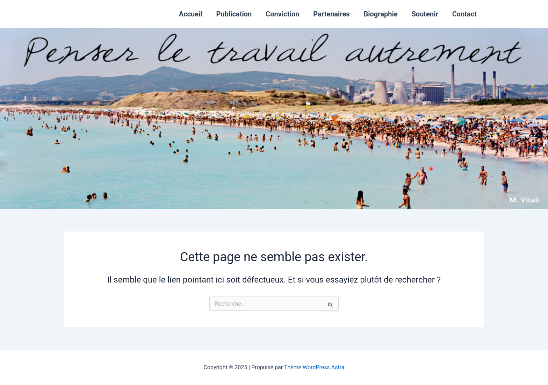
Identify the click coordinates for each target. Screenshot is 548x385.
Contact (464, 14)
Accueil (190, 14)
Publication (234, 14)
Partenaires (331, 14)
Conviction (282, 14)
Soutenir (425, 14)
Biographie (381, 14)
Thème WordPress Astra (314, 367)
